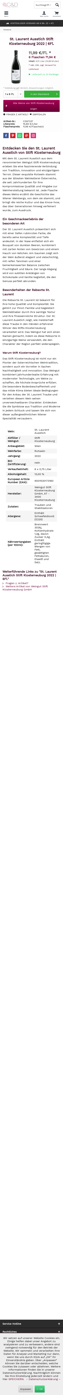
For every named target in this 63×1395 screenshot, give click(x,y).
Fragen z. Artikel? (15, 114)
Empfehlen (38, 114)
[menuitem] (56, 14)
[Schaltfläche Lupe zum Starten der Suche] (57, 5)
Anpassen (25, 1389)
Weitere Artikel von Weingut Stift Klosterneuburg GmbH (25, 588)
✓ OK (40, 1389)
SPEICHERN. (16, 1379)
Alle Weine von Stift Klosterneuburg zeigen (29, 106)
